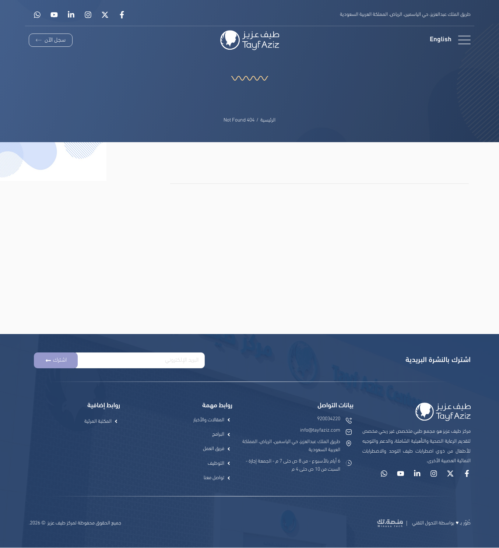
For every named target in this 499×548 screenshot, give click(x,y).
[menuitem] (440, 40)
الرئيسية (267, 120)
